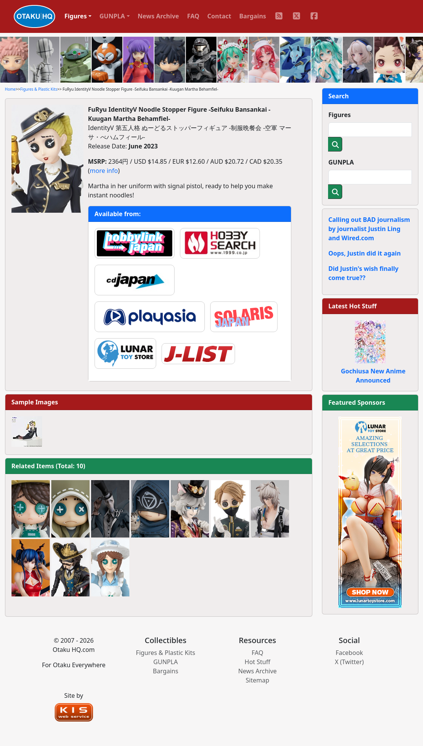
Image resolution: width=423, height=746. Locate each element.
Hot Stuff (257, 662)
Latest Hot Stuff (352, 306)
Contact (219, 16)
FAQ (193, 16)
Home (10, 89)
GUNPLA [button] (112, 16)
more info (104, 170)
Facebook (349, 652)
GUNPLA (341, 162)
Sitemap (257, 680)
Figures (339, 115)
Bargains (252, 16)
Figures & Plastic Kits (38, 89)
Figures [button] (75, 16)
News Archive (158, 16)
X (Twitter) (349, 662)
